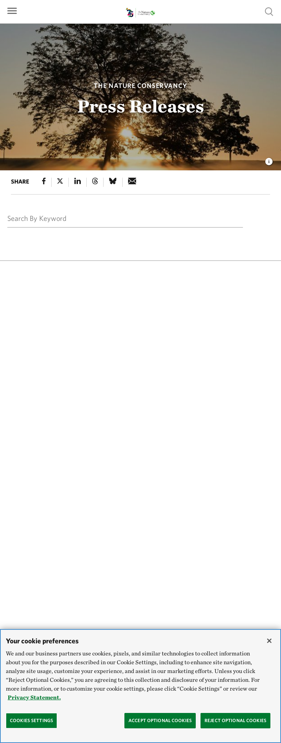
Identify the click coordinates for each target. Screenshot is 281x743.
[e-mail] (132, 182)
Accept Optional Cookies (160, 720)
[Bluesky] (112, 182)
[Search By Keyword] (119, 218)
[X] (60, 182)
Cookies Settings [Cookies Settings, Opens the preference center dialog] (31, 720)
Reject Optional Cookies (235, 720)
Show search (269, 11)
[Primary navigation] (12, 10)
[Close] (269, 641)
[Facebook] (44, 182)
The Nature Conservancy (140, 85)
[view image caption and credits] (269, 159)
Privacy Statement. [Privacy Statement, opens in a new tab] (34, 697)
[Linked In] (77, 182)
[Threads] (95, 182)
